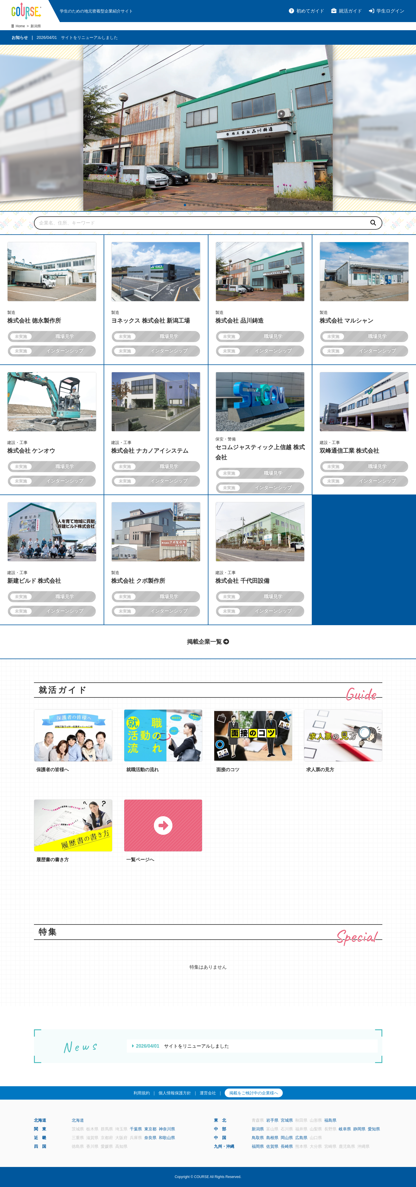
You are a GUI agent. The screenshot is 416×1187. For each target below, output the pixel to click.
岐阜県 (345, 1129)
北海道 (78, 1120)
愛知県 (374, 1129)
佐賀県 (272, 1146)
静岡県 (359, 1129)
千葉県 (136, 1129)
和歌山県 (167, 1137)
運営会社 (208, 1093)
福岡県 (258, 1146)
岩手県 (272, 1120)
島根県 (272, 1137)
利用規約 (142, 1093)
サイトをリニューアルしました (89, 37)
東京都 (150, 1129)
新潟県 (258, 1129)
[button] (185, 205)
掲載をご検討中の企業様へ (253, 1093)
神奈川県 (167, 1129)
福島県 (330, 1120)
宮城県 (287, 1120)
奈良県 (150, 1137)
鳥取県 (258, 1137)
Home (20, 26)
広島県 (301, 1137)
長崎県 (287, 1146)
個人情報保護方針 (175, 1093)
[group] (208, 128)
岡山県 (287, 1137)
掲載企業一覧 (208, 642)
